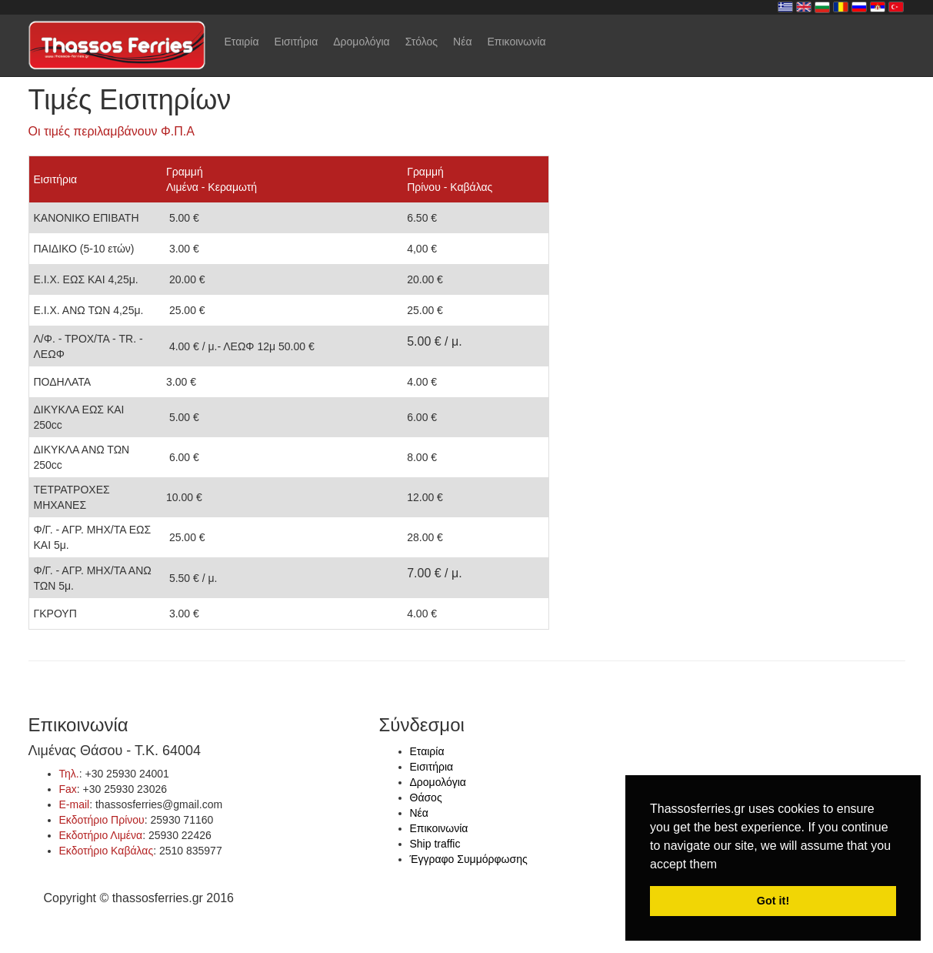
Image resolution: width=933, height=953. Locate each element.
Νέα (462, 41)
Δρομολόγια (361, 41)
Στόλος (421, 41)
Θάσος (426, 797)
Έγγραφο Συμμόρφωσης (469, 859)
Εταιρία (242, 41)
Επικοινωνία (517, 41)
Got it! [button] (773, 900)
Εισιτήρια (296, 41)
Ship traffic (435, 844)
